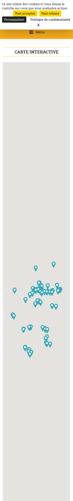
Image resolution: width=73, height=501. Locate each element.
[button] (36, 291)
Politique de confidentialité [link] (50, 19)
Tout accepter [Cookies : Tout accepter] (25, 13)
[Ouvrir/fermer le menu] (36, 32)
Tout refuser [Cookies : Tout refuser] (50, 13)
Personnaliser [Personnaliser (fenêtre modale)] (14, 19)
